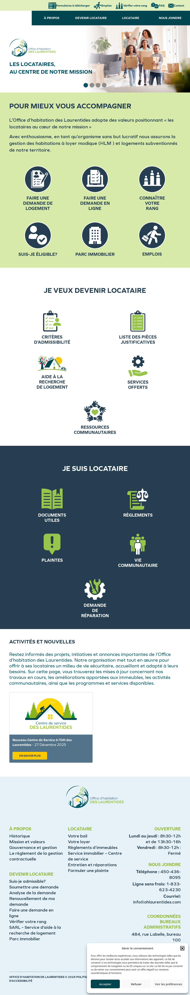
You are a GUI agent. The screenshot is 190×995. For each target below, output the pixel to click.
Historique (19, 836)
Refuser (136, 984)
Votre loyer (79, 841)
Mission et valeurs (27, 841)
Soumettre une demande (34, 887)
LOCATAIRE (130, 18)
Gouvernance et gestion (33, 847)
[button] (182, 948)
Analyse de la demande (32, 892)
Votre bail (77, 836)
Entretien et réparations (92, 864)
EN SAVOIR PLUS (30, 755)
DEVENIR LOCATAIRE (91, 18)
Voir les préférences (168, 984)
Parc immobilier (24, 938)
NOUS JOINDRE (170, 18)
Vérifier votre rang (27, 921)
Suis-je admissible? (27, 881)
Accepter (105, 984)
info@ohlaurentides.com (157, 902)
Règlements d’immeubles (93, 847)
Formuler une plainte (88, 870)
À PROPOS (51, 18)
